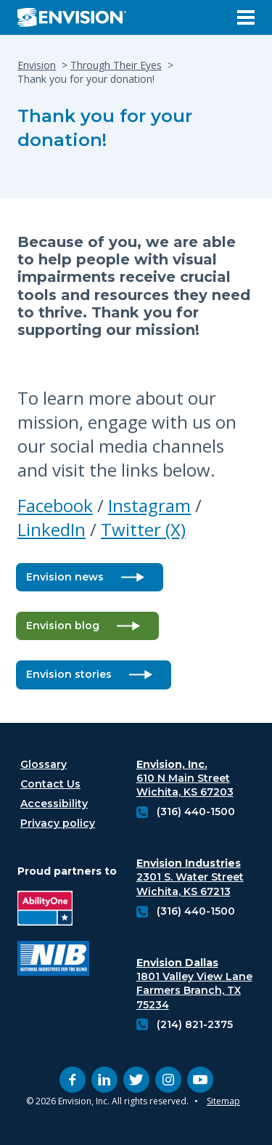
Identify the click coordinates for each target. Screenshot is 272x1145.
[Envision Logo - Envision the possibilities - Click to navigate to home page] (77, 17)
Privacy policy (57, 823)
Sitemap (223, 1101)
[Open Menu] (246, 17)
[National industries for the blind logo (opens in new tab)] (53, 960)
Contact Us (50, 783)
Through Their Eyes (116, 65)
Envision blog (62, 625)
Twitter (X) (143, 529)
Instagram (149, 505)
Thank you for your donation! (104, 127)
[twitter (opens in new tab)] (136, 1080)
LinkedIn (51, 529)
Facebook (55, 505)
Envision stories (69, 674)
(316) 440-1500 (196, 811)
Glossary (43, 764)
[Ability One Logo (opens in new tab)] (53, 910)
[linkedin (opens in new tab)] (104, 1080)
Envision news (65, 576)
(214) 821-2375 (195, 1024)
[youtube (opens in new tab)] (200, 1080)
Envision (36, 65)
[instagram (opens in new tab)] (168, 1080)
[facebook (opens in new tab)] (72, 1080)
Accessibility (54, 803)
